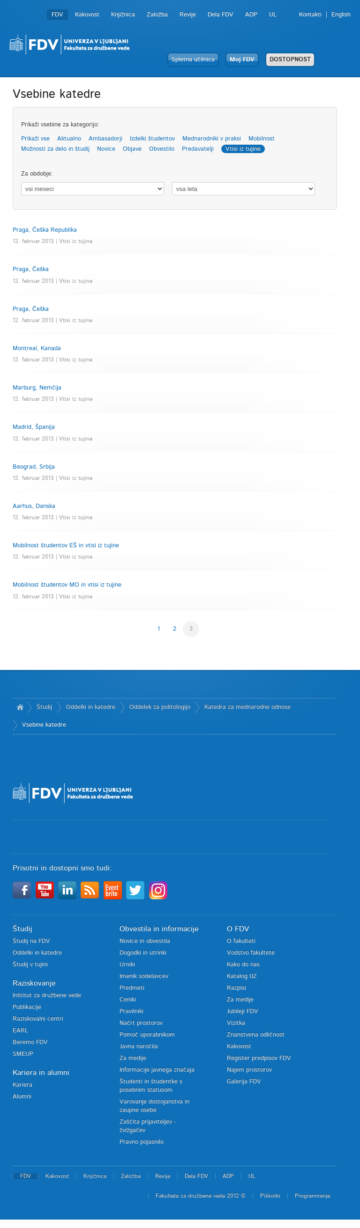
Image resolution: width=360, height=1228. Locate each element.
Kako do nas (243, 965)
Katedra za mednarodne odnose (247, 707)
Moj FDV (242, 60)
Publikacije (27, 1007)
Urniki (127, 965)
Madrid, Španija (34, 427)
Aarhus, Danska (34, 506)
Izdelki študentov (152, 139)
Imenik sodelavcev (144, 976)
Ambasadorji (105, 139)
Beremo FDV (30, 1042)
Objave (132, 149)
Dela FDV (220, 15)
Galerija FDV (244, 1082)
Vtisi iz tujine (243, 149)
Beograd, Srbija (34, 467)
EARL (20, 1031)
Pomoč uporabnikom (147, 1035)
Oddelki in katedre (90, 707)
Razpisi (236, 988)
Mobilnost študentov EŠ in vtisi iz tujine (66, 546)
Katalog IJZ (242, 976)
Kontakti (310, 15)
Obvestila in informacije (159, 929)
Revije (188, 15)
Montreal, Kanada (37, 349)
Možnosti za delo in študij (55, 149)
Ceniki (128, 1000)
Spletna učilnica (193, 60)
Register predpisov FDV (259, 1058)
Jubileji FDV (242, 1011)
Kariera (22, 1085)
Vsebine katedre (44, 725)
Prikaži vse (35, 139)
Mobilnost (261, 139)
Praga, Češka (31, 269)
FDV (57, 15)
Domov (20, 707)
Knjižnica (123, 15)
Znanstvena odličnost (256, 1035)
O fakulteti (241, 941)
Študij (44, 707)
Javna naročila (139, 1047)
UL (273, 15)
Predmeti (132, 988)
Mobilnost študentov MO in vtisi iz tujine (67, 585)
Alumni (22, 1097)
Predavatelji (198, 149)
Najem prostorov (249, 1070)
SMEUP (23, 1054)
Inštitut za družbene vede (47, 996)
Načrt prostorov (141, 1023)
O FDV (238, 929)
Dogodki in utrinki (143, 953)
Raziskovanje (34, 983)
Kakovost (87, 15)
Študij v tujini (30, 965)
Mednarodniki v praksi (211, 139)
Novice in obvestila (145, 941)
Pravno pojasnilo (142, 1142)
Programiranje (312, 1196)
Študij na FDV (31, 941)
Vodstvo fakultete (251, 953)
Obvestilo (161, 149)
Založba (157, 15)
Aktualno (69, 139)
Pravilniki (131, 1011)
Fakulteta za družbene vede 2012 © (201, 1196)
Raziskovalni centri (38, 1019)
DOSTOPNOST (290, 60)
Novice (106, 149)
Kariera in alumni (41, 1072)
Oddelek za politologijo (159, 707)
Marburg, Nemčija (37, 388)
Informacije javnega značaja (157, 1070)
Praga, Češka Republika (45, 230)
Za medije (133, 1058)
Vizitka (236, 1023)
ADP (251, 15)
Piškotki (270, 1196)
